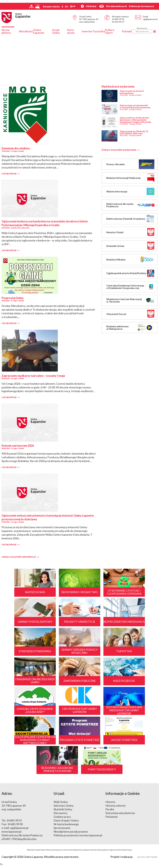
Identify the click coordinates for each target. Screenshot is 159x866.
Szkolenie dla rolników (16, 148)
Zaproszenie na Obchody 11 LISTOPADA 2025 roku (134, 132)
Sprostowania (62, 827)
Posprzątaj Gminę (13, 298)
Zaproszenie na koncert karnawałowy (132, 92)
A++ (72, 6)
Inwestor (87, 31)
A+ (66, 6)
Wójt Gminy (61, 802)
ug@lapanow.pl (150, 19)
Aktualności (26, 31)
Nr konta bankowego (66, 824)
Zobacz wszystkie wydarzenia (121, 149)
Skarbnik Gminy (63, 809)
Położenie (111, 816)
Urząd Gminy (56, 31)
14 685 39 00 (15, 824)
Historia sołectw (115, 805)
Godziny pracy (62, 816)
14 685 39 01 (118, 19)
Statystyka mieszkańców (120, 813)
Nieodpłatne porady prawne (71, 831)
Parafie (109, 809)
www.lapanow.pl (11, 831)
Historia (110, 802)
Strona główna (6, 31)
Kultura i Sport (109, 31)
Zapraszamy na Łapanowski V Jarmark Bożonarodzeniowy (135, 106)
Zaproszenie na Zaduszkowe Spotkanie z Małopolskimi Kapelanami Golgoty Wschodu (135, 119)
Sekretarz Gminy (64, 805)
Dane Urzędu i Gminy (66, 820)
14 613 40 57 (118, 21)
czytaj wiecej (11, 173)
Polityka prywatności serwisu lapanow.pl (78, 835)
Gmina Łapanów (38, 31)
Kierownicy (60, 813)
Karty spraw (71, 31)
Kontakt (127, 31)
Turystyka (99, 31)
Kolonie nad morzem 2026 (18, 445)
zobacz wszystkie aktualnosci (20, 556)
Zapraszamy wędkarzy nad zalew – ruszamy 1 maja (33, 375)
